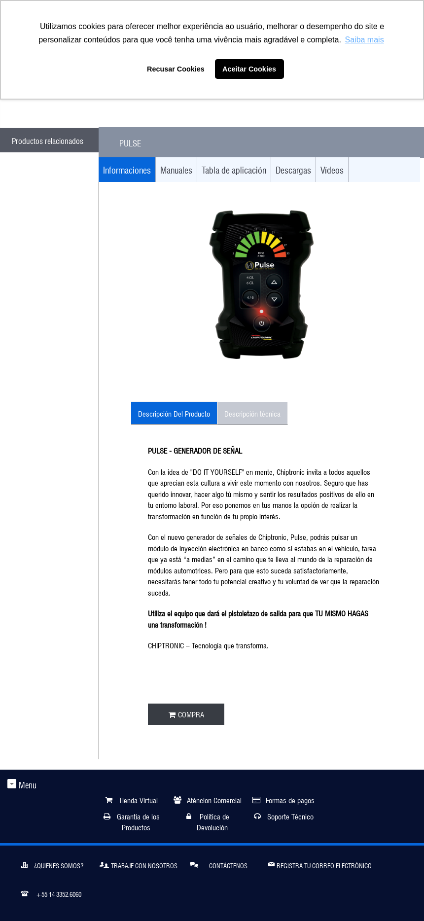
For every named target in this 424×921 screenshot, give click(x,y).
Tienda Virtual (138, 799)
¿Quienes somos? (52, 864)
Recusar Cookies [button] (176, 69)
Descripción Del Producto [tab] (174, 413)
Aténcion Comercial (214, 799)
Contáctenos (218, 864)
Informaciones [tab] (127, 169)
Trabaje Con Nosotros (138, 864)
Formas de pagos (290, 799)
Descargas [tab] (293, 169)
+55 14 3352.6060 (51, 892)
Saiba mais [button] (364, 39)
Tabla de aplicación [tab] (234, 169)
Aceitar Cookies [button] (249, 69)
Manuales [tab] (176, 169)
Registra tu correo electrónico (320, 863)
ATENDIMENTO (56, 109)
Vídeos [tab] (332, 169)
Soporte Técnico (290, 815)
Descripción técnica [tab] (252, 413)
